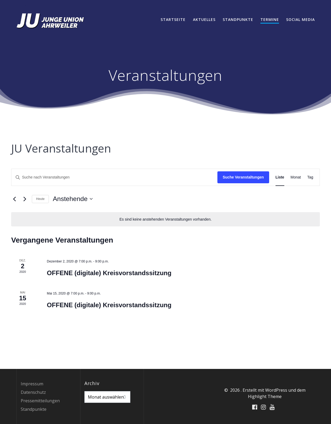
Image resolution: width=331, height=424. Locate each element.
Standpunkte (238, 19)
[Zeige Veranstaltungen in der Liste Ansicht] (280, 177)
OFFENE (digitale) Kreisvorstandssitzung (109, 272)
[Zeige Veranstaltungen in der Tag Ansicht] (310, 177)
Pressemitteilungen (40, 401)
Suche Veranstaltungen (243, 177)
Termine (269, 19)
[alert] (165, 219)
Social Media (300, 19)
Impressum (32, 384)
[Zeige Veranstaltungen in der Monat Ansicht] (296, 177)
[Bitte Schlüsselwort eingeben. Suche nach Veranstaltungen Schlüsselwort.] (114, 177)
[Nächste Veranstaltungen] (25, 199)
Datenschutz (33, 392)
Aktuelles (204, 19)
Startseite (173, 19)
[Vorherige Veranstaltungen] (14, 199)
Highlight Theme (265, 396)
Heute (40, 199)
